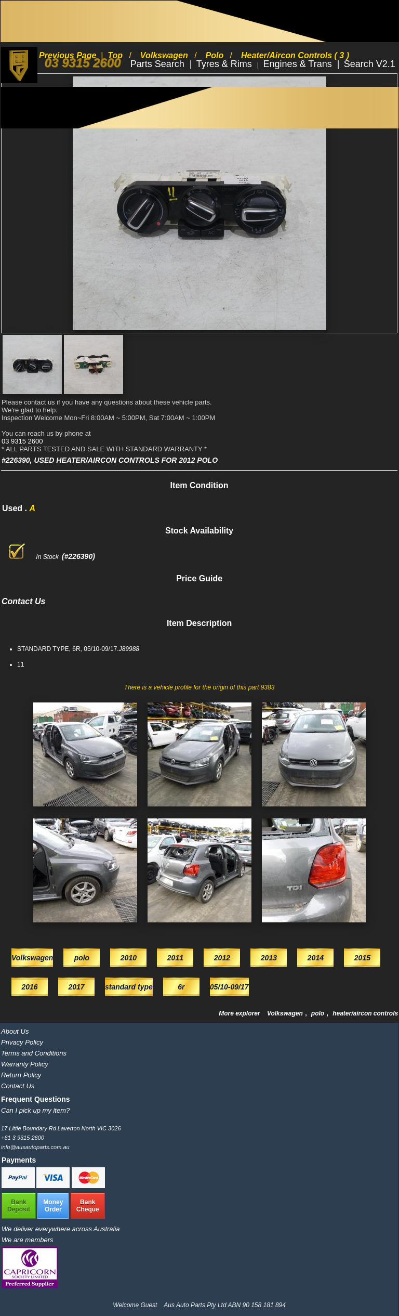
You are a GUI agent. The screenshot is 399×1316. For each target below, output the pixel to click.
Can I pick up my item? (35, 1110)
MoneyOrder (53, 1205)
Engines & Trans (299, 64)
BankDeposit (18, 1205)
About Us (15, 1031)
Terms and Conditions (33, 1053)
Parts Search (158, 64)
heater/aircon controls (365, 1013)
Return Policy (21, 1075)
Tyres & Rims (225, 64)
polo (318, 1013)
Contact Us (17, 1086)
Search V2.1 (369, 64)
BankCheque (87, 1205)
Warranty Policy (24, 1064)
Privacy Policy (22, 1042)
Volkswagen (285, 1013)
